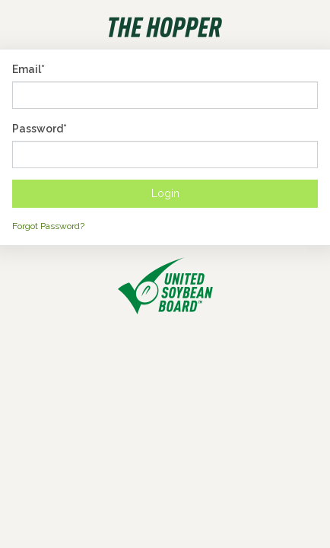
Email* (28, 69)
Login (165, 193)
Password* (39, 129)
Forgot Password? (48, 226)
